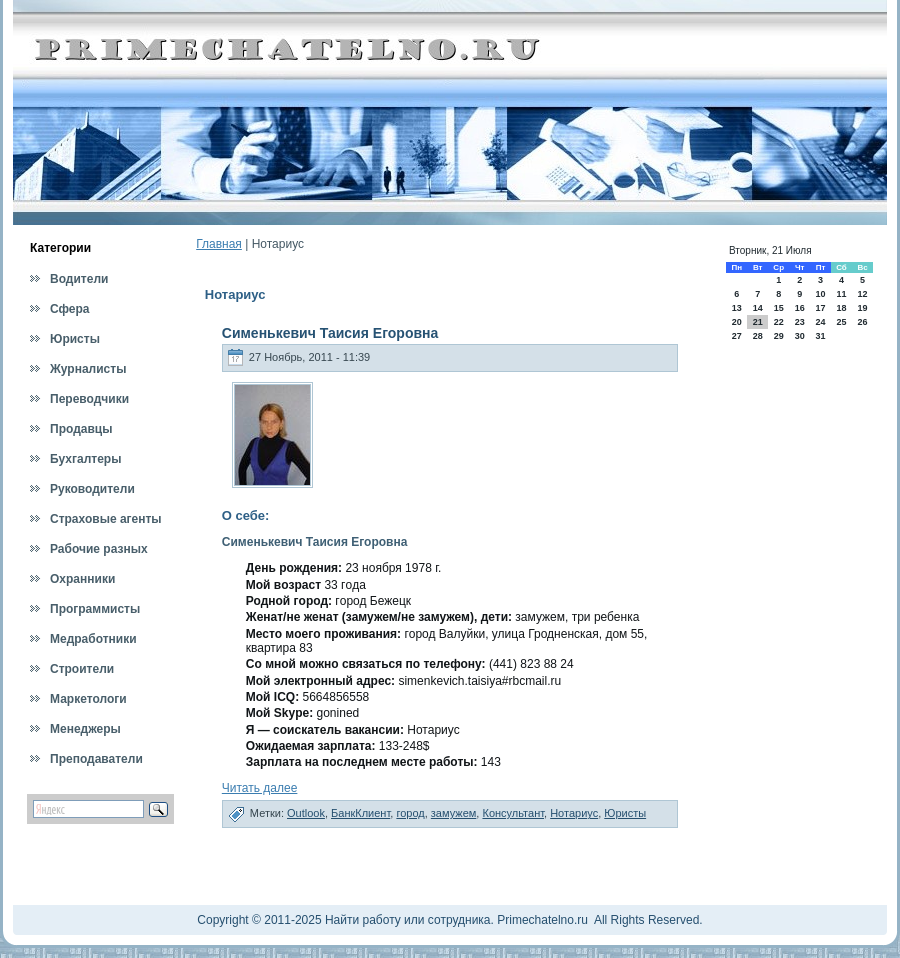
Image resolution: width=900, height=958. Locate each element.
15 (779, 308)
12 (863, 294)
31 (820, 336)
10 (820, 294)
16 (800, 308)
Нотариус (574, 813)
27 (737, 336)
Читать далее (260, 788)
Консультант (513, 813)
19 (863, 308)
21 (758, 322)
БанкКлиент (360, 813)
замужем (454, 813)
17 (820, 308)
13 (737, 308)
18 (841, 308)
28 (758, 336)
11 (841, 294)
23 (800, 322)
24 (820, 322)
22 (779, 322)
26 (863, 322)
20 (737, 322)
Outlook (306, 813)
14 (758, 308)
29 (779, 336)
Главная (219, 244)
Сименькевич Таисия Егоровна (330, 333)
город (410, 813)
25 (841, 322)
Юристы (625, 813)
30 (800, 336)
